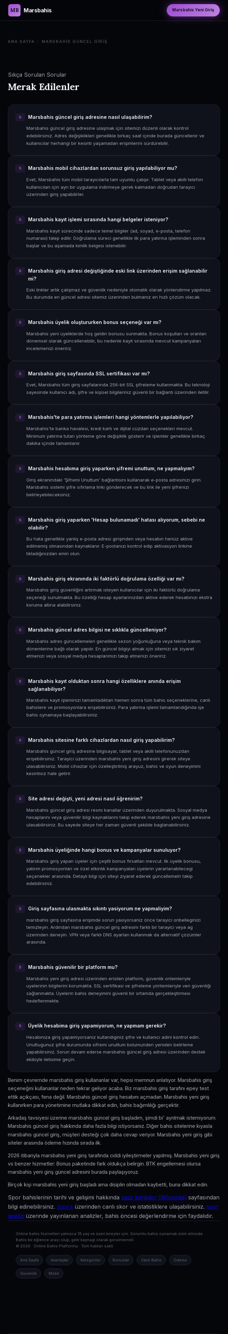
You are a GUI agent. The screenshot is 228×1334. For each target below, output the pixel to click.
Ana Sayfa (21, 41)
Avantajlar (59, 1260)
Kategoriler (90, 1260)
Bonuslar (121, 1260)
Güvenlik (28, 1273)
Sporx (65, 1206)
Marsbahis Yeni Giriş (193, 10)
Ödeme (180, 1260)
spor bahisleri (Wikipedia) (154, 1197)
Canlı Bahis (151, 1260)
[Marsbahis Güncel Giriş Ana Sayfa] (29, 10)
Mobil (54, 1273)
